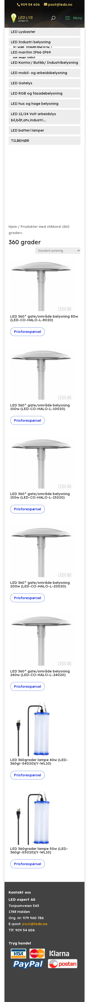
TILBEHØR (20, 140)
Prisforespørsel (27, 331)
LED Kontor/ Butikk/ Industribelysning (44, 62)
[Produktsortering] (57, 250)
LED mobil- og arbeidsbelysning (39, 72)
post (34, 924)
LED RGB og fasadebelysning (36, 93)
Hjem (13, 226)
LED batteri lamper (27, 130)
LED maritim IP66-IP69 (31, 52)
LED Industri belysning (31, 42)
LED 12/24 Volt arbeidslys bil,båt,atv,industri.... (33, 117)
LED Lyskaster (23, 31)
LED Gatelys (21, 83)
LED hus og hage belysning (34, 103)
